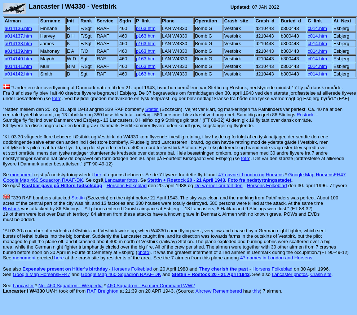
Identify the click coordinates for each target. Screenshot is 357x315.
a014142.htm (18, 74)
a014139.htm (18, 51)
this (256, 291)
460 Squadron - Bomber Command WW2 (151, 285)
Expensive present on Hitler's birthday (64, 269)
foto (56, 98)
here (59, 257)
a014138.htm (18, 43)
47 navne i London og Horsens (251, 174)
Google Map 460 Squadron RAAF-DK (43, 180)
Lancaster (23, 285)
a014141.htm (18, 66)
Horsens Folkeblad (126, 185)
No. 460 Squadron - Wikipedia (71, 285)
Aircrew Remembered (218, 291)
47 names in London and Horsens (276, 257)
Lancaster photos (290, 274)
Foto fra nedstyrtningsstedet (259, 180)
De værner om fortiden (218, 185)
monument (21, 174)
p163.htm (145, 28)
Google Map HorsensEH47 (316, 174)
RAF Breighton (102, 291)
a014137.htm (18, 36)
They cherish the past (223, 269)
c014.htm (317, 28)
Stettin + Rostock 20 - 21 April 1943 (186, 180)
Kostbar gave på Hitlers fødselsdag (62, 185)
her (97, 174)
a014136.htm (18, 28)
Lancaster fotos (120, 180)
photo (143, 252)
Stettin (152, 109)
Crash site (321, 274)
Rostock (304, 114)
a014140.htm (18, 58)
